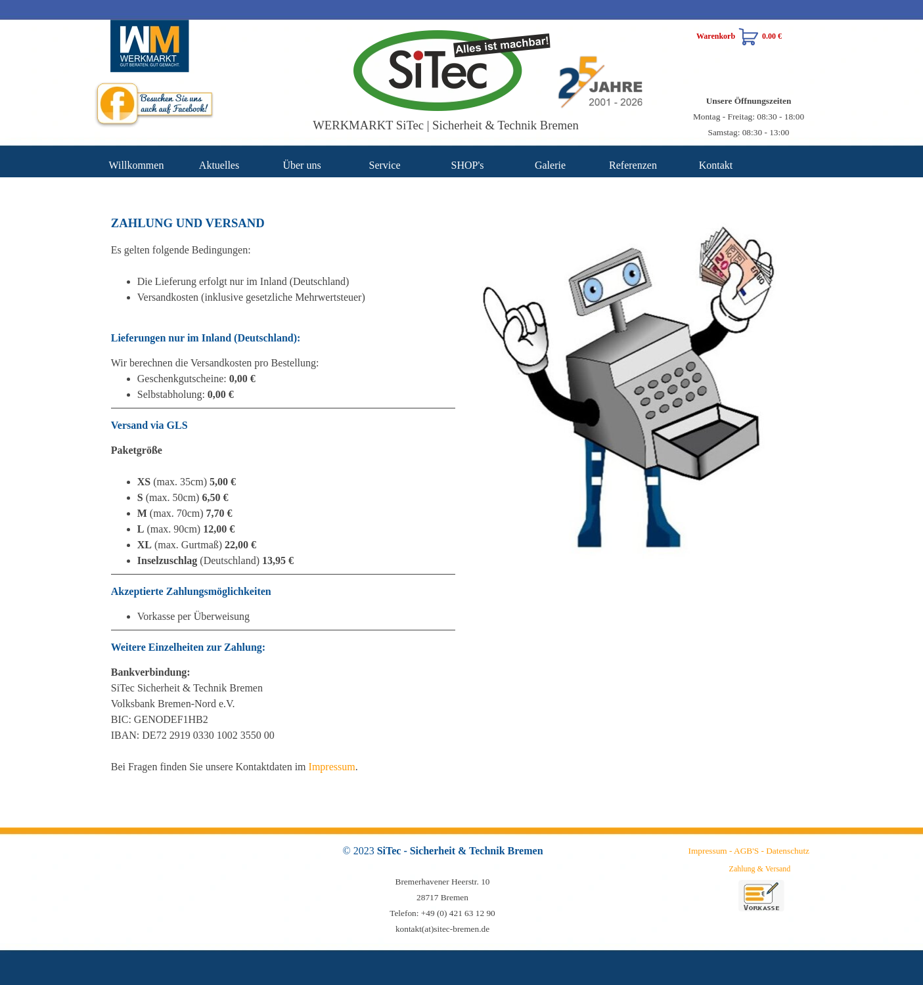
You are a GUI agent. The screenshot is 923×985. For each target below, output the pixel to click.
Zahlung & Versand (760, 868)
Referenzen (633, 165)
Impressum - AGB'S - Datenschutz (749, 851)
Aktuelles (219, 165)
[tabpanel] (749, 116)
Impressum (332, 766)
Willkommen (136, 165)
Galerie (550, 165)
